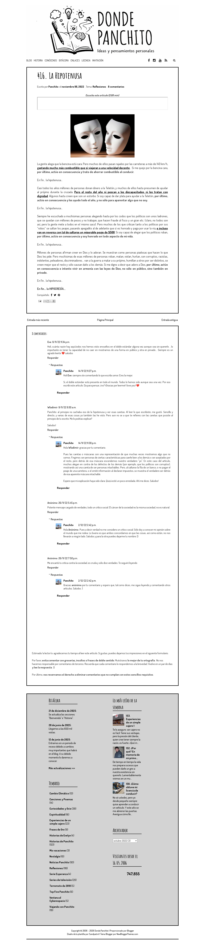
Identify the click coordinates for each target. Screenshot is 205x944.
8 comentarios (116, 86)
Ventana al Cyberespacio (57, 899)
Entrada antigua (170, 319)
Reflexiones (99, 86)
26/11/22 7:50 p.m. (68, 558)
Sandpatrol (94, 934)
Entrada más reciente (38, 319)
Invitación (97, 60)
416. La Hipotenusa (59, 75)
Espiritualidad (57, 814)
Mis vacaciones (57, 850)
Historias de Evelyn (60, 835)
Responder (52, 357)
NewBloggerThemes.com (127, 934)
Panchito (68, 370)
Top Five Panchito (59, 891)
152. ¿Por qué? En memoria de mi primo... (133, 753)
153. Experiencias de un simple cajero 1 (133, 720)
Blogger (130, 930)
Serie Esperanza (58, 874)
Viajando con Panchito (61, 906)
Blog (29, 60)
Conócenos (51, 60)
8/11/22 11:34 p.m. (61, 342)
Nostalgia (54, 856)
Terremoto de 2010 (60, 885)
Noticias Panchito (59, 862)
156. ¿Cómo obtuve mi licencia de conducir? (132, 788)
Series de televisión (60, 879)
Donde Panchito (101, 930)
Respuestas (57, 365)
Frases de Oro (57, 829)
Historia (38, 60)
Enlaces (75, 60)
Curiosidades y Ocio (60, 808)
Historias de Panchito (61, 841)
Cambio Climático (59, 793)
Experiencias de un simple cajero (60, 822)
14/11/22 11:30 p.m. (87, 443)
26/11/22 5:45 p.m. (68, 502)
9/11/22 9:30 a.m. (67, 407)
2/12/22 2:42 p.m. (87, 525)
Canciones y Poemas (61, 799)
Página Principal (105, 319)
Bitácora (64, 60)
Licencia (86, 60)
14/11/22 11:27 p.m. (87, 370)
